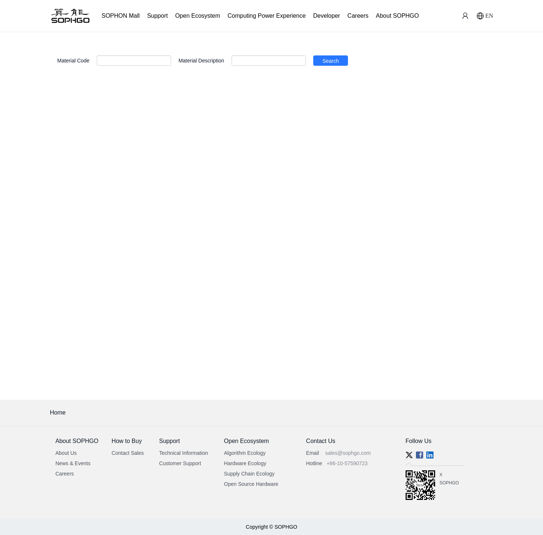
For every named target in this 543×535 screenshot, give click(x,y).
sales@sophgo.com (348, 453)
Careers (358, 16)
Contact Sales (128, 453)
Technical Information (183, 453)
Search (330, 61)
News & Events (72, 463)
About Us (66, 453)
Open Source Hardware (251, 484)
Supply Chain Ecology (249, 474)
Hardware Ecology (245, 463)
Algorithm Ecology (245, 453)
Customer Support (180, 463)
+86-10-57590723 (347, 463)
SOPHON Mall (121, 16)
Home (58, 412)
